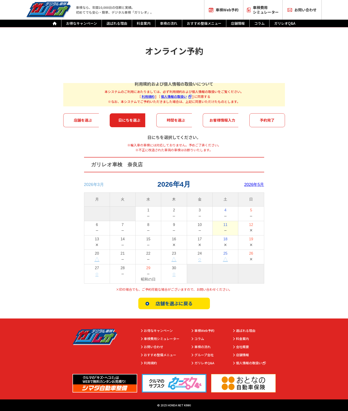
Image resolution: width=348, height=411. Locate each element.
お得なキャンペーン (81, 23)
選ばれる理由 (116, 23)
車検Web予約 (224, 9)
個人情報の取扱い (174, 96)
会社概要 (242, 347)
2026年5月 (254, 184)
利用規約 (148, 96)
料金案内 (144, 23)
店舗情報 (238, 23)
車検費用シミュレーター (263, 10)
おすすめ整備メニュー (204, 23)
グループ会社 (204, 355)
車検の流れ (168, 23)
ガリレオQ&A (284, 23)
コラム (259, 23)
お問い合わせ (302, 9)
